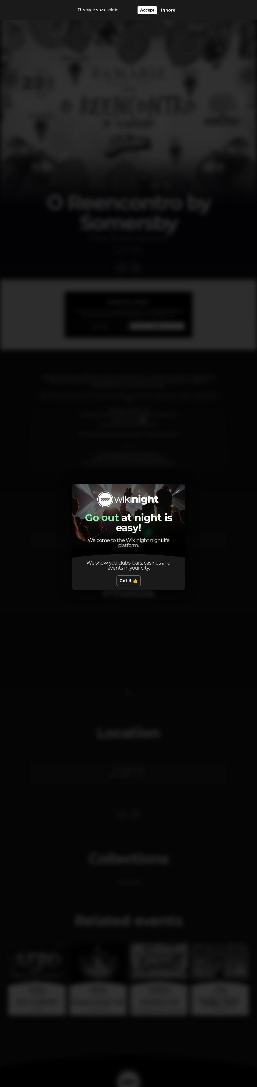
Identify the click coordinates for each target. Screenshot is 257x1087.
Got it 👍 (128, 580)
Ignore (168, 10)
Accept (147, 10)
